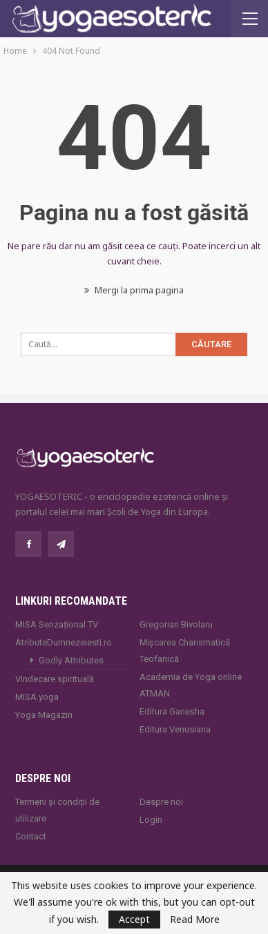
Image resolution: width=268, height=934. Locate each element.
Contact (30, 836)
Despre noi (161, 802)
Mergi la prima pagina (134, 290)
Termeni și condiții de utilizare (57, 810)
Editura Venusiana (175, 729)
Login (151, 820)
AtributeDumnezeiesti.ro (63, 642)
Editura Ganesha (172, 711)
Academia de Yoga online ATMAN (191, 685)
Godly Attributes (71, 660)
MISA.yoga (37, 697)
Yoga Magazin (44, 715)
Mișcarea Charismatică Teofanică (185, 650)
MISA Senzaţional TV (56, 624)
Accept (134, 919)
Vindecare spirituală (54, 679)
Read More (195, 919)
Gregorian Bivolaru (176, 624)
